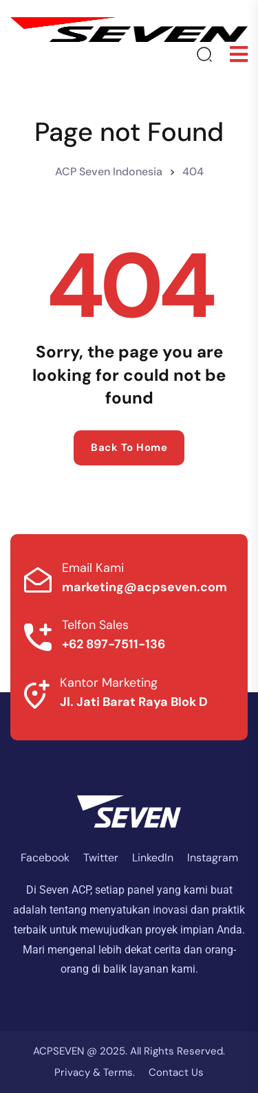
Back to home (129, 447)
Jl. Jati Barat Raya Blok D (134, 702)
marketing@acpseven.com (144, 587)
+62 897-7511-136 (113, 644)
